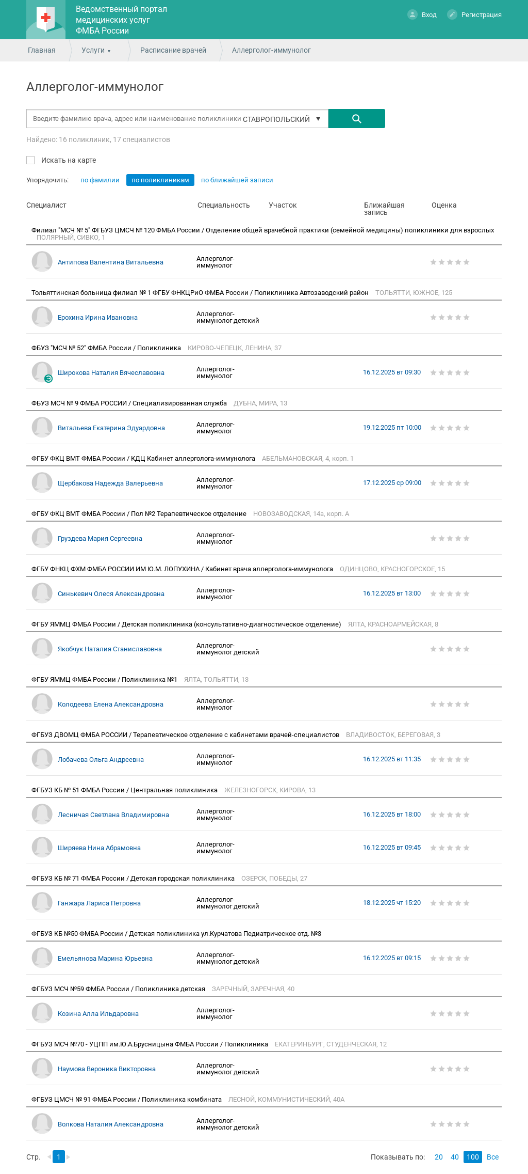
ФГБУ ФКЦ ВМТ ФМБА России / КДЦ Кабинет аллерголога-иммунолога (144, 458)
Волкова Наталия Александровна (110, 1124)
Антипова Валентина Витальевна (110, 262)
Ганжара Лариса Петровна (99, 903)
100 (473, 1157)
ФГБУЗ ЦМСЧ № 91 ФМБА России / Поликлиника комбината (127, 1099)
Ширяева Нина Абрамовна (99, 848)
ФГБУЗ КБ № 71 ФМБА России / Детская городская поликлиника (133, 878)
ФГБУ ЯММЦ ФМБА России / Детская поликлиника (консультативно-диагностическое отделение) (187, 624)
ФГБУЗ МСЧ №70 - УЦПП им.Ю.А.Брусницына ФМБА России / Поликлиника (150, 1044)
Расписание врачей (173, 50)
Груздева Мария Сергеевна (100, 538)
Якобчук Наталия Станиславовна (110, 649)
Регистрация (474, 14)
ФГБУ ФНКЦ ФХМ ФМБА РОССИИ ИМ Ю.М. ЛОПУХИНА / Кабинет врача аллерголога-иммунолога (183, 569)
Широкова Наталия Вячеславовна (111, 373)
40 (455, 1157)
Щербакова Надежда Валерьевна (110, 483)
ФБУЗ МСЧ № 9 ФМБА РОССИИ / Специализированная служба (129, 403)
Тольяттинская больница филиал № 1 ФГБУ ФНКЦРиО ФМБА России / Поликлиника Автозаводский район (200, 292)
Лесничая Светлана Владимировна (113, 815)
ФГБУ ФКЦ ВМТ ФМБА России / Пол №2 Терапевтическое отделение (139, 514)
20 (439, 1157)
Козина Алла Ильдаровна (98, 1014)
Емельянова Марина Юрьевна (105, 958)
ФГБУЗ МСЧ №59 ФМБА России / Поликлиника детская (119, 989)
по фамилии (100, 180)
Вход (422, 14)
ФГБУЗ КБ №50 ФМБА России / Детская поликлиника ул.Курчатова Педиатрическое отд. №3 (177, 933)
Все (493, 1157)
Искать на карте (68, 160)
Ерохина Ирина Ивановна (98, 317)
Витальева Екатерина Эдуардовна (111, 428)
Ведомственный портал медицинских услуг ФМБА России (121, 20)
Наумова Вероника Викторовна (107, 1069)
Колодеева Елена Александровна (110, 704)
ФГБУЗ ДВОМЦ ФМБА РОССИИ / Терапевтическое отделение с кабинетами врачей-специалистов (186, 735)
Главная (42, 50)
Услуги (93, 50)
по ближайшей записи (237, 180)
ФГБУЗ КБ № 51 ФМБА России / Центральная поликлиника (125, 790)
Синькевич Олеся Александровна (111, 594)
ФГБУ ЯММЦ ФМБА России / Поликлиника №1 (105, 679)
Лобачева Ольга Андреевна (101, 759)
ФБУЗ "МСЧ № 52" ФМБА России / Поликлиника (107, 348)
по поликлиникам (160, 180)
